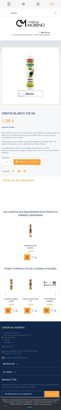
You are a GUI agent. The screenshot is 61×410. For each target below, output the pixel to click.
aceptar (29, 407)
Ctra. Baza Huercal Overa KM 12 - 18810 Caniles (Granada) (31, 35)
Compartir (13, 171)
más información (45, 404)
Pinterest (25, 171)
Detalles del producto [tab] (18, 180)
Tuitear (19, 171)
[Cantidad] (7, 162)
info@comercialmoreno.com (16, 358)
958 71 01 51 (45, 33)
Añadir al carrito (27, 162)
